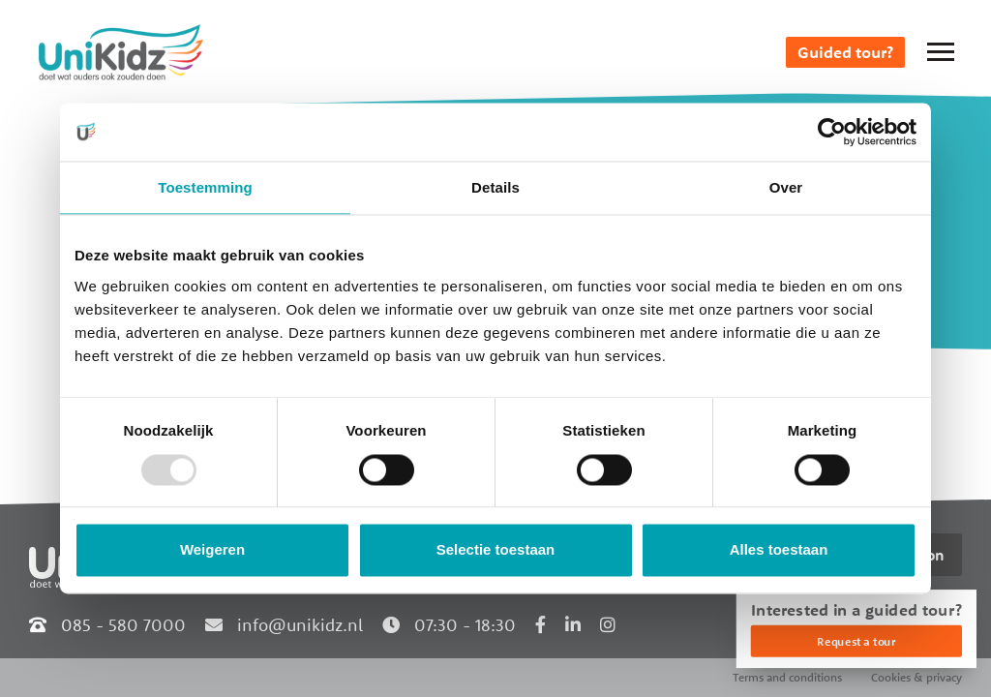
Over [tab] (786, 187)
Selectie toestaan (496, 550)
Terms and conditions (787, 677)
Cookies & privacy (916, 677)
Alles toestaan (779, 550)
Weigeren (212, 550)
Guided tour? (845, 52)
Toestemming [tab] (205, 187)
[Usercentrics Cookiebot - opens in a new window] (831, 131)
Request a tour (856, 641)
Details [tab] (495, 187)
